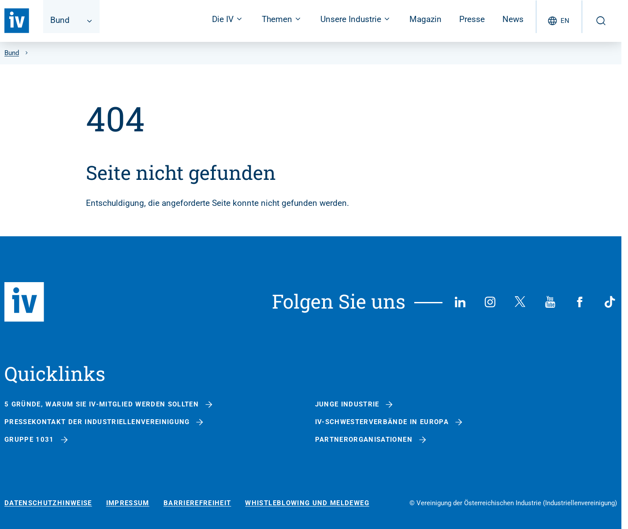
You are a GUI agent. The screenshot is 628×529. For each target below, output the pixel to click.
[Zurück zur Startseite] (16, 20)
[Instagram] (490, 302)
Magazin (425, 19)
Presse (472, 19)
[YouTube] (550, 302)
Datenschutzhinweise (48, 503)
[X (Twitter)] (520, 302)
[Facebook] (580, 302)
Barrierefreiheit (197, 503)
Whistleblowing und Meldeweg (307, 503)
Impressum (127, 503)
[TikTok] (610, 302)
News (513, 19)
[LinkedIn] (460, 302)
